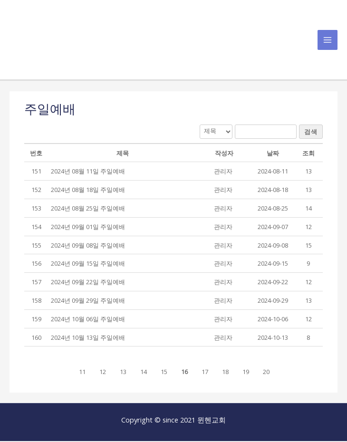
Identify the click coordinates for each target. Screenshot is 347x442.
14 (143, 372)
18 (225, 372)
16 (184, 372)
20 (266, 372)
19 (245, 372)
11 (82, 372)
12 (102, 372)
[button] (223, 172)
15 (164, 372)
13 (123, 372)
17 (205, 372)
